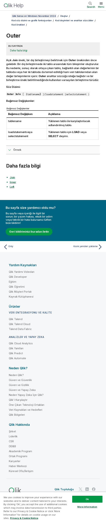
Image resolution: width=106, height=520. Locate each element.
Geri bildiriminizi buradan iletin (29, 231)
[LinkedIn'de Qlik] (87, 489)
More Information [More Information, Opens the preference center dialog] (87, 506)
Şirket (12, 431)
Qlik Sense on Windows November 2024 (34, 16)
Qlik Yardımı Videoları (22, 271)
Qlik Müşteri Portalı (20, 291)
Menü (101, 6)
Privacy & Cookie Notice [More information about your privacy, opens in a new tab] (24, 518)
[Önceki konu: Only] (27, 247)
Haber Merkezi (18, 466)
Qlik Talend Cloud (19, 324)
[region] (53, 506)
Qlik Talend (15, 319)
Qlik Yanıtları (16, 348)
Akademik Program (20, 451)
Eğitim (12, 281)
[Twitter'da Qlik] (80, 489)
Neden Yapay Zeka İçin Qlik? (26, 394)
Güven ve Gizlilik (19, 384)
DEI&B (12, 446)
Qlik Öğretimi (17, 286)
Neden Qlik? (16, 375)
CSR (11, 441)
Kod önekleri (18, 24)
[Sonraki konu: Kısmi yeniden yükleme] (78, 247)
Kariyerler (15, 461)
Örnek (17, 149)
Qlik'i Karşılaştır (18, 399)
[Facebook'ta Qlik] (93, 489)
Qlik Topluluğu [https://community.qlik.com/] (64, 489)
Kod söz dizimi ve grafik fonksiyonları (32, 20)
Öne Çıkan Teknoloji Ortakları (26, 404)
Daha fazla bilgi (18, 50)
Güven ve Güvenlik (20, 379)
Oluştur (64, 16)
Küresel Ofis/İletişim (21, 471)
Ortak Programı (18, 456)
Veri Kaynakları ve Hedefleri (25, 409)
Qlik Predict (16, 353)
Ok (87, 499)
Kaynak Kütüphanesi (21, 296)
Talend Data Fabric (20, 328)
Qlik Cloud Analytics (21, 343)
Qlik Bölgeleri (17, 414)
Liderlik (13, 436)
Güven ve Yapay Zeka (22, 389)
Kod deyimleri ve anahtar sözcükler (74, 20)
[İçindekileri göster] (7, 16)
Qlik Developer (18, 276)
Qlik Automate (17, 358)
